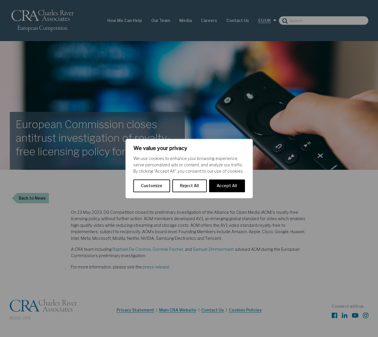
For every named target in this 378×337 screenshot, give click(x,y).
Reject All (189, 185)
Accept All (227, 185)
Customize (151, 185)
